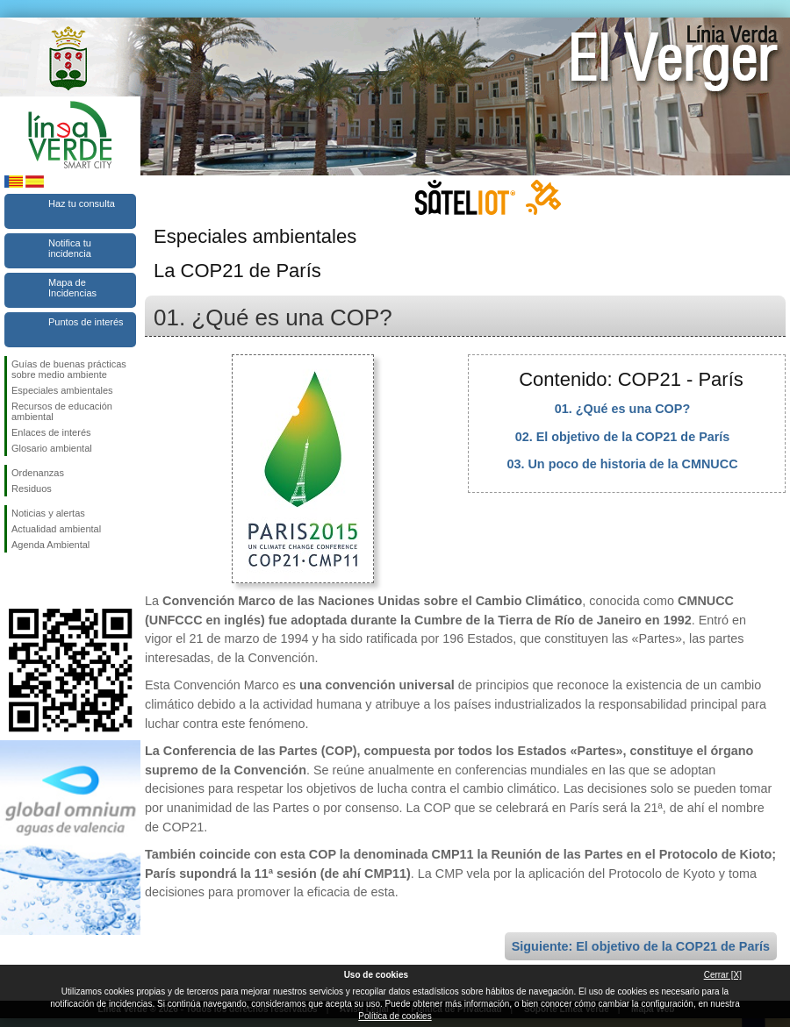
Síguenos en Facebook (14, 580)
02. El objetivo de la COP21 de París (622, 437)
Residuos (31, 488)
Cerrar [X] (723, 975)
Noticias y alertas (48, 513)
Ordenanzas (37, 472)
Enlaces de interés (51, 432)
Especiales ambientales (62, 390)
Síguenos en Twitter (43, 580)
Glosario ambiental (51, 448)
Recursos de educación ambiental (61, 411)
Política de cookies (394, 1016)
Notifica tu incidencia (69, 248)
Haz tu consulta (81, 203)
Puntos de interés (86, 322)
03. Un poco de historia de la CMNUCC (621, 464)
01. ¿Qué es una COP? (622, 409)
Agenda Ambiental (50, 544)
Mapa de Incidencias (72, 287)
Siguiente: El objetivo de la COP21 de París (641, 946)
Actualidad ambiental (56, 529)
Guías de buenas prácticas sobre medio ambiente (68, 369)
